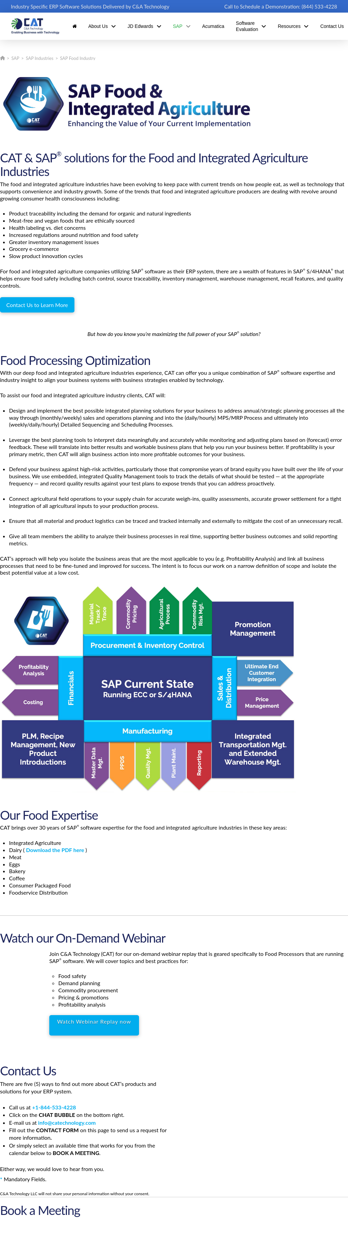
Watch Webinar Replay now (94, 1021)
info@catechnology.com (67, 1122)
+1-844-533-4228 (54, 1107)
